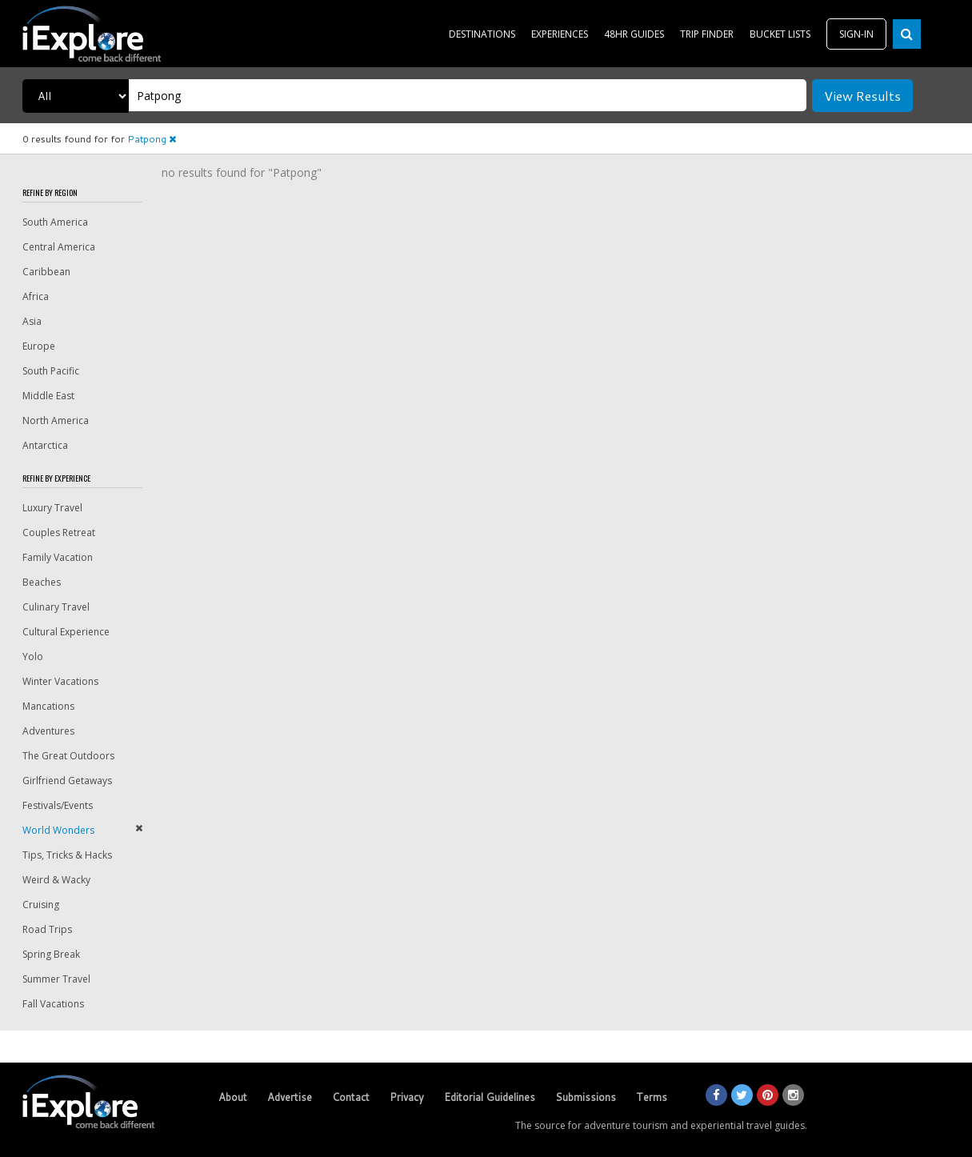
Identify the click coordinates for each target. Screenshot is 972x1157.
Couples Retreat (58, 532)
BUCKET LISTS (780, 34)
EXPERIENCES (559, 34)
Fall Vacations (53, 1004)
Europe (38, 346)
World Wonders (58, 830)
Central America (58, 247)
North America (55, 420)
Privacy (407, 1097)
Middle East (48, 395)
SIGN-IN (856, 34)
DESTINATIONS (482, 34)
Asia (32, 321)
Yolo (32, 656)
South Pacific (50, 371)
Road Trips (47, 929)
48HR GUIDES (634, 34)
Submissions (585, 1097)
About (232, 1097)
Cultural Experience (66, 632)
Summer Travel (56, 979)
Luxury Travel (52, 507)
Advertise (289, 1097)
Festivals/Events (57, 805)
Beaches (41, 582)
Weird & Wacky (56, 880)
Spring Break (51, 954)
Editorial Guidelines (489, 1097)
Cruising (40, 904)
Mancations (48, 706)
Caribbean (46, 271)
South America (55, 222)
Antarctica (45, 445)
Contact (351, 1097)
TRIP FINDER (707, 34)
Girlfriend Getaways (67, 780)
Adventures (48, 731)
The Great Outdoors (68, 756)
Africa (35, 296)
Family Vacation (57, 557)
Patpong (151, 139)
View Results (862, 95)
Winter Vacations (60, 681)
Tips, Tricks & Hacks (67, 855)
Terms (651, 1097)
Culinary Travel (56, 607)
